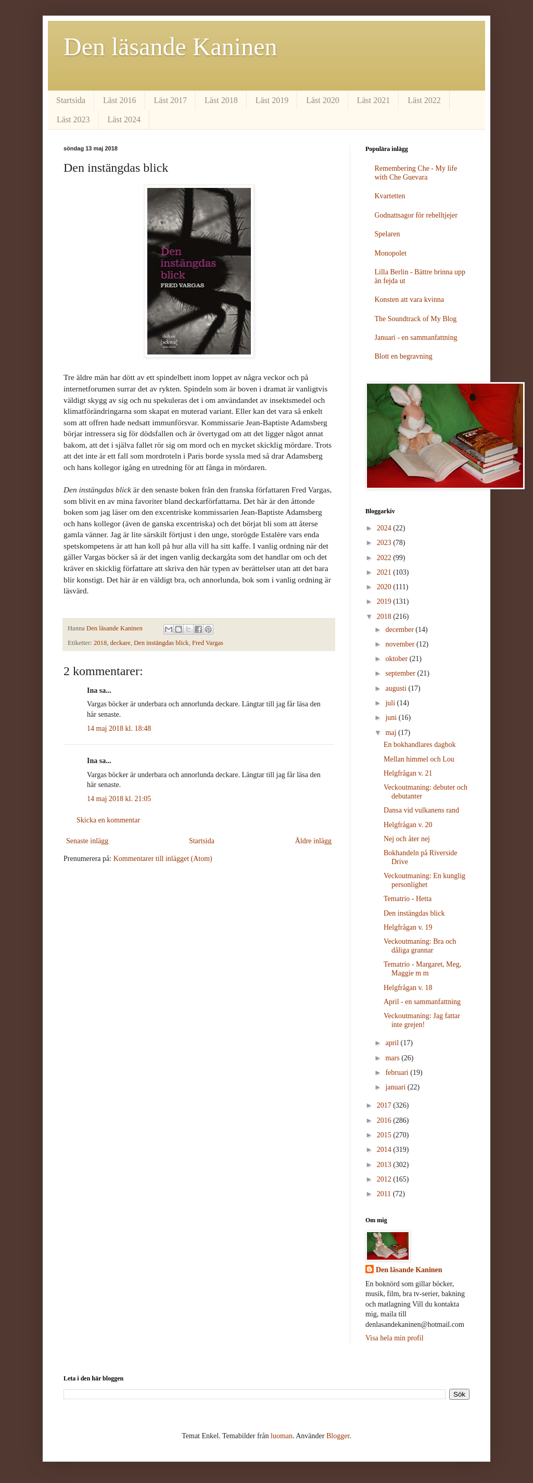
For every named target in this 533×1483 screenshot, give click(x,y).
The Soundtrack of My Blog (416, 319)
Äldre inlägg (313, 841)
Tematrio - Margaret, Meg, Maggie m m (422, 968)
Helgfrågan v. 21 (408, 773)
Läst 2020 (322, 100)
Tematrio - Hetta (408, 899)
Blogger (337, 1436)
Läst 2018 (221, 100)
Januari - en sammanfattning (416, 337)
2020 (385, 587)
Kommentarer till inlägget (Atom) (162, 859)
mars (393, 1058)
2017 (385, 1105)
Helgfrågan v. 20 (408, 825)
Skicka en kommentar (108, 820)
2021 (385, 572)
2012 (385, 1179)
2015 (385, 1135)
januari (396, 1087)
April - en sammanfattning (422, 1002)
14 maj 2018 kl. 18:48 (119, 728)
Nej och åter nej (407, 839)
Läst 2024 (124, 119)
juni (391, 717)
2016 (385, 1120)
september (401, 673)
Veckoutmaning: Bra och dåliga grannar (420, 945)
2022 (385, 558)
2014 (385, 1150)
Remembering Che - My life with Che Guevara (416, 172)
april (392, 1043)
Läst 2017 (170, 100)
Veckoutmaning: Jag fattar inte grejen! (422, 1020)
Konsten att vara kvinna (409, 299)
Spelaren (387, 234)
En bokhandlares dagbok (419, 745)
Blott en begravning (404, 356)
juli (391, 703)
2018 (100, 643)
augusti (396, 688)
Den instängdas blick (161, 643)
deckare (120, 643)
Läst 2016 (119, 100)
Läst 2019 (272, 100)
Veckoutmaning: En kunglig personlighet (424, 880)
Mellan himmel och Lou (419, 759)
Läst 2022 (424, 100)
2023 (385, 543)
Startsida (70, 100)
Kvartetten (390, 196)
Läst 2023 (73, 119)
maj (391, 733)
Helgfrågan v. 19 (408, 927)
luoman (282, 1436)
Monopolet (391, 253)
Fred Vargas (207, 643)
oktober (397, 659)
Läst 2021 (373, 100)
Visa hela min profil (394, 1338)
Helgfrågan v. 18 (408, 988)
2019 (385, 601)
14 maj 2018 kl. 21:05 (119, 799)
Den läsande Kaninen (170, 46)
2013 (385, 1165)
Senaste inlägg (87, 841)
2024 (385, 528)
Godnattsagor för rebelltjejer (416, 215)
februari (397, 1072)
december (400, 629)
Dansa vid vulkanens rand (421, 810)
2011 (385, 1194)
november (400, 644)
